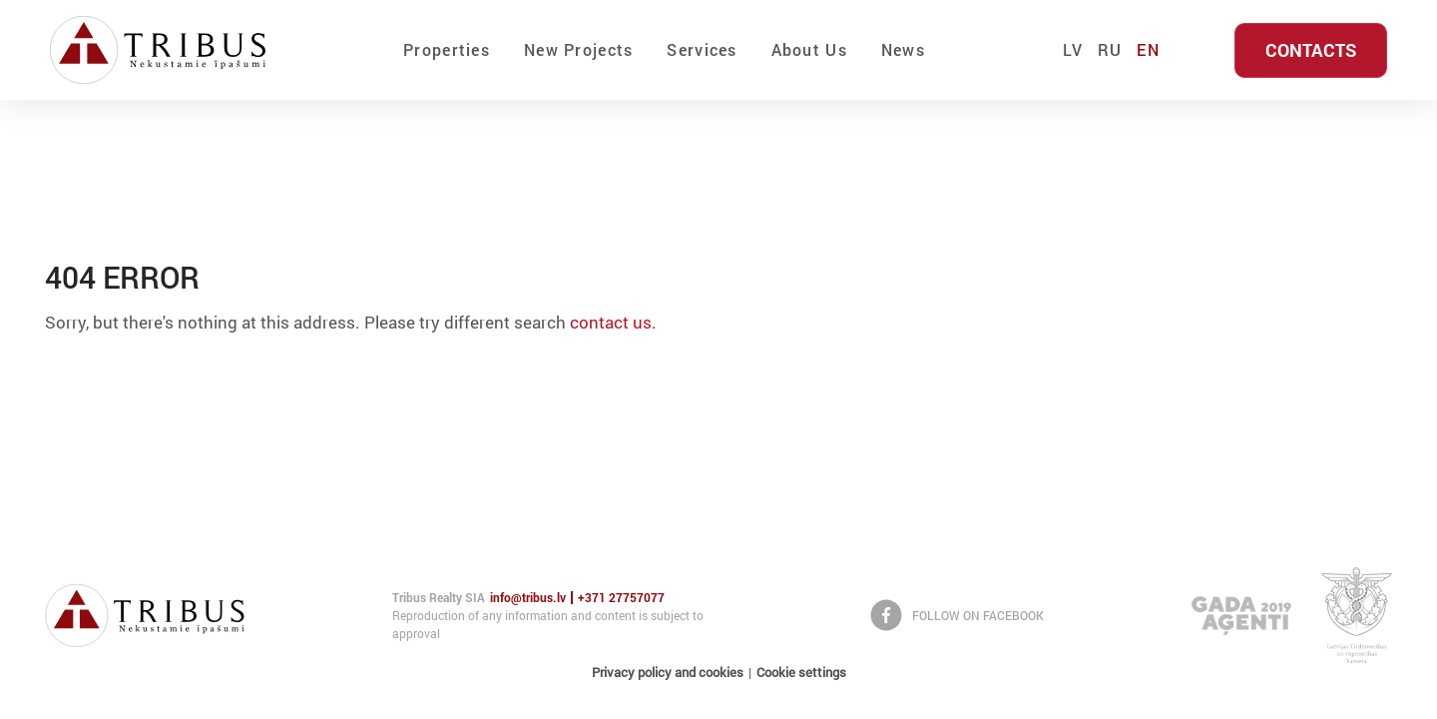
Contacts (1310, 50)
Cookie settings (801, 672)
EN (1148, 49)
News (903, 49)
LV (1073, 49)
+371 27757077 (621, 597)
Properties (446, 49)
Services (701, 49)
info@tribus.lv (528, 597)
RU (1110, 49)
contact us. (613, 322)
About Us (809, 49)
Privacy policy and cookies (667, 672)
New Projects (578, 49)
